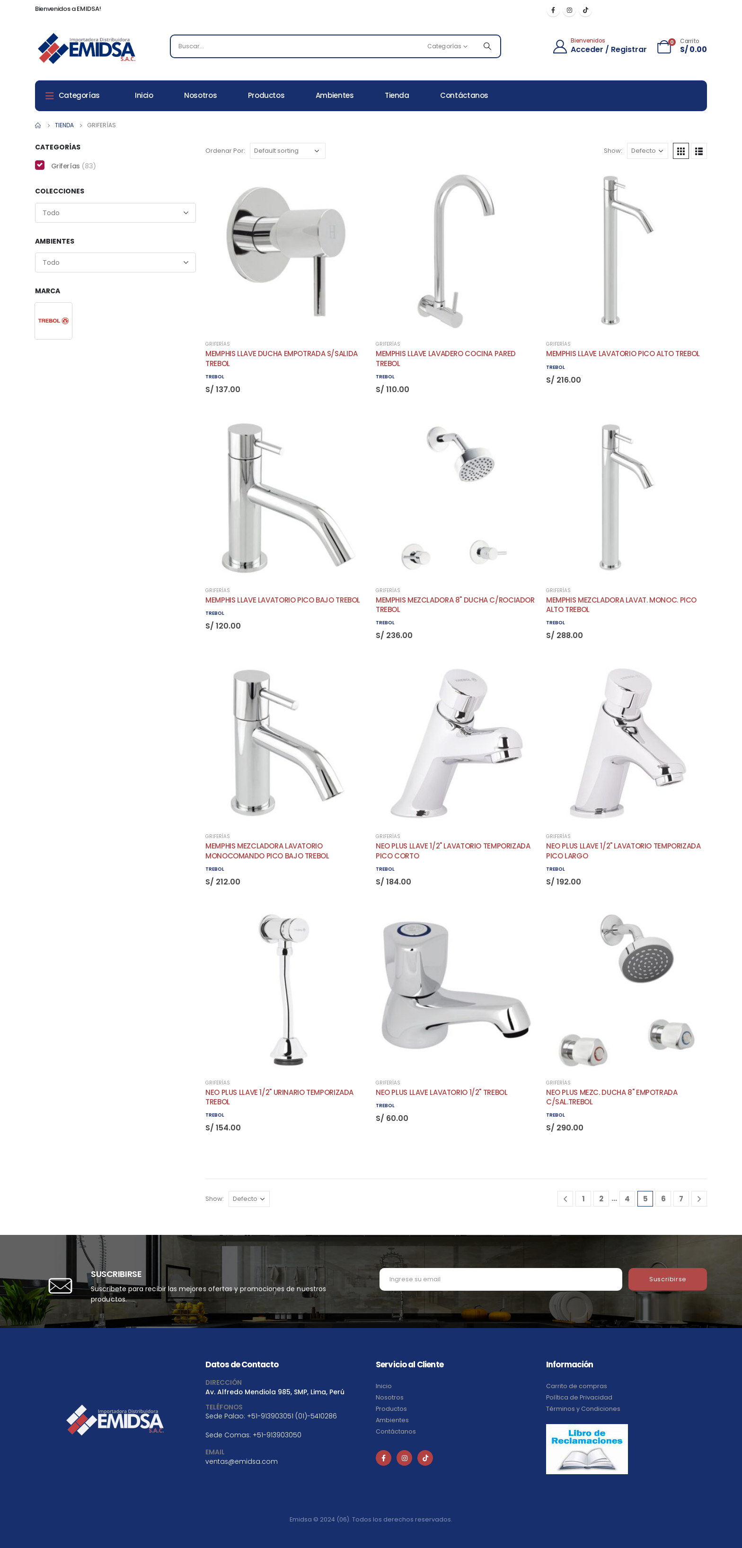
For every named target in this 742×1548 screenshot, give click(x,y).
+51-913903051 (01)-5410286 (292, 1416)
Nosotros (200, 95)
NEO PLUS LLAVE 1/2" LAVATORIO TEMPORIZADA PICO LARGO (623, 850)
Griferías (217, 344)
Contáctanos (464, 95)
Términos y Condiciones (583, 1409)
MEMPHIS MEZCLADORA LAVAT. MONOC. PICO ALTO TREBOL (621, 604)
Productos (266, 95)
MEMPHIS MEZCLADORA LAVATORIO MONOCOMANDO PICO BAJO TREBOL (267, 850)
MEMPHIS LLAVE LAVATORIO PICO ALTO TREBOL (623, 354)
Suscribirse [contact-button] (668, 1279)
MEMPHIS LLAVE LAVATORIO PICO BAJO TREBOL (282, 600)
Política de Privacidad (579, 1397)
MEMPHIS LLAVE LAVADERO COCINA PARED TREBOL (446, 358)
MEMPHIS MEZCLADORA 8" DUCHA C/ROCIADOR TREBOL (455, 604)
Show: (613, 150)
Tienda (397, 95)
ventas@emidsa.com (241, 1461)
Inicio (144, 95)
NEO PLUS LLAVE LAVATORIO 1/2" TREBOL (442, 1092)
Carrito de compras (576, 1386)
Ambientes (335, 95)
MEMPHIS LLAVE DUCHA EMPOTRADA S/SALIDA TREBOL (281, 358)
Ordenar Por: (225, 150)
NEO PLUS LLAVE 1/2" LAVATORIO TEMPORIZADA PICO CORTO (453, 850)
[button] (53, 321)
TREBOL (214, 376)
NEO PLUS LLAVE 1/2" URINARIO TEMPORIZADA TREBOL (279, 1097)
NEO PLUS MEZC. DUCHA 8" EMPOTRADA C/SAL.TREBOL (612, 1097)
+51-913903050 (277, 1435)
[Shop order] (288, 151)
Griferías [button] (73, 166)
